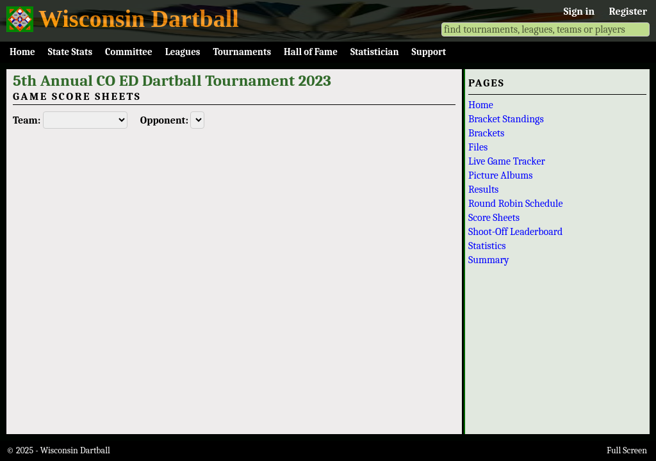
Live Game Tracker (506, 161)
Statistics (487, 246)
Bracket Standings (506, 119)
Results (483, 189)
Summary (488, 260)
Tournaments (242, 52)
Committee (128, 52)
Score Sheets (494, 217)
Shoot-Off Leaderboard (515, 232)
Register (628, 11)
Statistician (374, 52)
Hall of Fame (311, 52)
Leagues (183, 52)
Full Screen (627, 450)
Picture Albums (500, 175)
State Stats (70, 52)
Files (478, 147)
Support (429, 52)
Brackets (486, 133)
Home (22, 52)
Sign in (579, 11)
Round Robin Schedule (515, 203)
